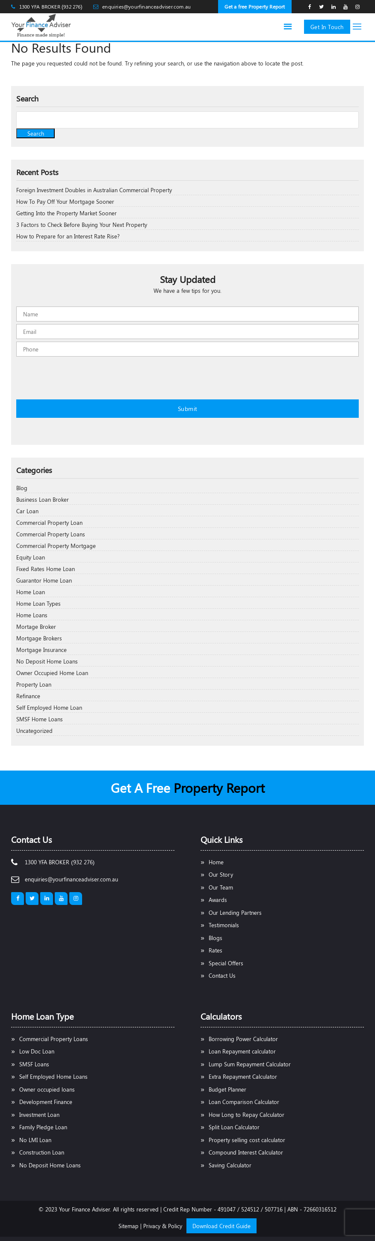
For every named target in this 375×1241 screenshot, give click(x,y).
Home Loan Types (38, 603)
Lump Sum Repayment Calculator (250, 1064)
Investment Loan (39, 1114)
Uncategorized (34, 730)
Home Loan (30, 591)
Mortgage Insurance (41, 649)
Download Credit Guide (221, 1225)
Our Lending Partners (235, 912)
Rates (215, 950)
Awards (218, 899)
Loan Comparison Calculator (244, 1101)
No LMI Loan (35, 1139)
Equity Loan (30, 557)
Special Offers (226, 963)
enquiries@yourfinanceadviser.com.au (146, 6)
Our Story (221, 874)
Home (216, 862)
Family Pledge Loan (43, 1127)
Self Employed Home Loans (53, 1076)
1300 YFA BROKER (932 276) (51, 6)
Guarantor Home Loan (44, 580)
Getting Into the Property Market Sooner (66, 213)
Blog (21, 487)
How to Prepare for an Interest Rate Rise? (68, 236)
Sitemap (128, 1225)
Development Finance (45, 1101)
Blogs (215, 937)
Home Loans (31, 615)
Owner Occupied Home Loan (52, 672)
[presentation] (81, 381)
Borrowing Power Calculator (243, 1038)
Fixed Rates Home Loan (45, 568)
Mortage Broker (36, 626)
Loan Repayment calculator (242, 1051)
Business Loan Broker (42, 499)
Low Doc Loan (36, 1051)
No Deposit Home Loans (47, 661)
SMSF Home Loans (39, 719)
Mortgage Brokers (39, 638)
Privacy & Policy (162, 1225)
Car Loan (27, 511)
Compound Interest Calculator (246, 1152)
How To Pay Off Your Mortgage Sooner (65, 201)
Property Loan (33, 684)
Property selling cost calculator (247, 1139)
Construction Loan (41, 1152)
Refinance (28, 695)
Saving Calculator (230, 1165)
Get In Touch (327, 26)
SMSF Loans (34, 1064)
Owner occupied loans (47, 1089)
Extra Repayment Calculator (243, 1076)
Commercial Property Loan (49, 522)
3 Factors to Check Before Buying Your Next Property (81, 224)
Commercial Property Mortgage (56, 545)
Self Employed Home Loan (49, 707)
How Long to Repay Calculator (246, 1114)
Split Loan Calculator (234, 1127)
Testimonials (224, 925)
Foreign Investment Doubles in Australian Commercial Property (94, 189)
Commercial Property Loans (50, 534)
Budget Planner (227, 1089)
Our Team (221, 887)
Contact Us (222, 975)
